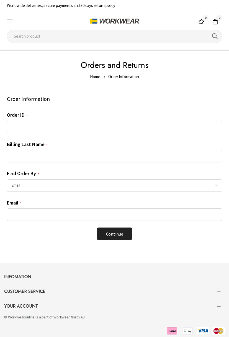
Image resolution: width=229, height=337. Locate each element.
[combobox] (114, 36)
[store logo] (114, 21)
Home (95, 76)
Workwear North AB (69, 317)
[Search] (215, 36)
